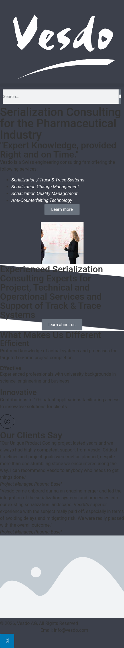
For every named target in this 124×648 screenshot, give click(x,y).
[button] (62, 85)
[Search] (120, 96)
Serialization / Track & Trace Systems (47, 180)
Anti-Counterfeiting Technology (41, 200)
